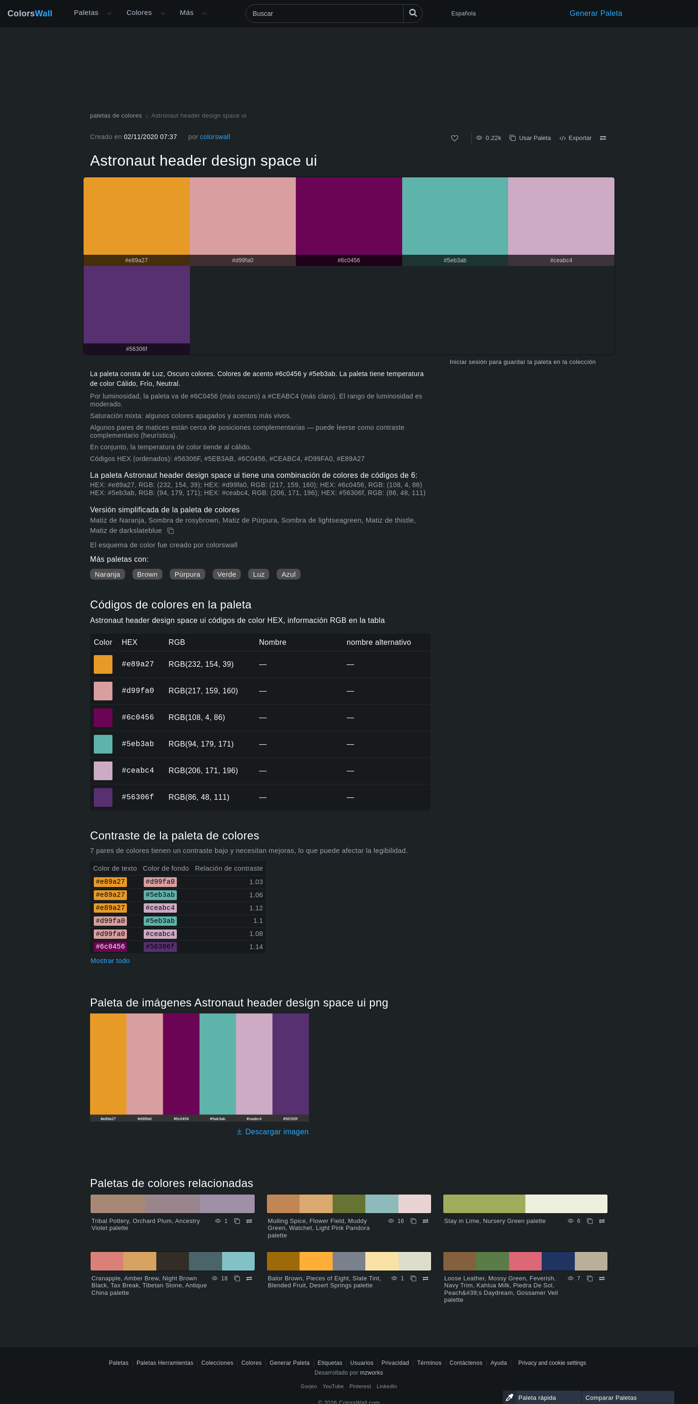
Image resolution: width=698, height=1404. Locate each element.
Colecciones (217, 1363)
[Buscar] (334, 13)
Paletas (86, 12)
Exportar (575, 137)
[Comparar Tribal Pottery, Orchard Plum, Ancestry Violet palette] (249, 1221)
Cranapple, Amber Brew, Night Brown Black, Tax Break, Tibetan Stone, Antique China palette (149, 1285)
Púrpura (187, 574)
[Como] (454, 138)
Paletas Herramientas (165, 1363)
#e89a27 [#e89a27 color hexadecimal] (103, 658)
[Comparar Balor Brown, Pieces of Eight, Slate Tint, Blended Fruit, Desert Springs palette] (425, 1278)
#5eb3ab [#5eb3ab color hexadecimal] (103, 737)
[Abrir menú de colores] (162, 13)
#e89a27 (138, 664)
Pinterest (360, 1386)
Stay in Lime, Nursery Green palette (495, 1220)
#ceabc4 (138, 770)
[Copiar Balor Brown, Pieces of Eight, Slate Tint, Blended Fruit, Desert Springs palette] (413, 1278)
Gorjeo (309, 1386)
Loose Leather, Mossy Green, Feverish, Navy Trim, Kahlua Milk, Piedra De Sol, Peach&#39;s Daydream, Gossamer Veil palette (501, 1289)
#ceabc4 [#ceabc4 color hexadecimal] (103, 764)
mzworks (371, 1372)
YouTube (333, 1386)
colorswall (215, 136)
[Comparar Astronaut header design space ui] (603, 138)
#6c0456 (138, 717)
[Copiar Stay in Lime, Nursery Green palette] (590, 1221)
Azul (288, 574)
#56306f (138, 797)
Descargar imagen (272, 1132)
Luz (259, 574)
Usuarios (362, 1363)
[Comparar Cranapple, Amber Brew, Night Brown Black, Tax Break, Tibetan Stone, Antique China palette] (249, 1278)
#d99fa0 (138, 690)
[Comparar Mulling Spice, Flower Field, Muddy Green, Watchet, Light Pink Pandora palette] (425, 1221)
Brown (147, 574)
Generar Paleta (596, 13)
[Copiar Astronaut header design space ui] (171, 531)
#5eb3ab (138, 744)
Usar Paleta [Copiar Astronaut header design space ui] (530, 137)
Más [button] (187, 12)
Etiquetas (330, 1363)
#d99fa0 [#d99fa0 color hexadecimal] (103, 684)
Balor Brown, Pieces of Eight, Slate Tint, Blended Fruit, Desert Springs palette (324, 1282)
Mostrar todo (110, 960)
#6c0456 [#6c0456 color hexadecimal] (103, 711)
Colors (30, 13)
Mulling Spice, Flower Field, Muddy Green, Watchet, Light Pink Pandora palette (319, 1228)
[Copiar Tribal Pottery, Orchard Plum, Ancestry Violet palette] (237, 1221)
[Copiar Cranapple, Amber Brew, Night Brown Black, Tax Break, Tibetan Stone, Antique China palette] (237, 1278)
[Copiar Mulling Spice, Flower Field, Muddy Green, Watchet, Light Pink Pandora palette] (413, 1221)
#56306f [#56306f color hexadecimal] (103, 791)
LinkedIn (387, 1386)
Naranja (107, 574)
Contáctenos (466, 1363)
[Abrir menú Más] (109, 13)
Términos (429, 1363)
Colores (139, 12)
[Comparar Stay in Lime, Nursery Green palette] (602, 1221)
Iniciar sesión (468, 361)
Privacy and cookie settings (552, 1363)
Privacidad (395, 1363)
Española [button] (464, 13)
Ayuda (498, 1363)
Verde (227, 574)
